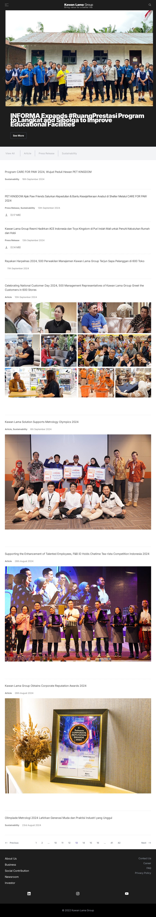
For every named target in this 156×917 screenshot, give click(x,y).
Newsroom (12, 876)
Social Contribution (17, 870)
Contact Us (144, 858)
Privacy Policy (143, 872)
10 (55, 842)
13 (76, 842)
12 (69, 842)
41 (112, 842)
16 (98, 842)
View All (10, 153)
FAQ (149, 868)
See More (18, 135)
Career (147, 863)
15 (91, 842)
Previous (12, 842)
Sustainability (69, 153)
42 (119, 842)
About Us (11, 858)
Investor (10, 882)
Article (27, 153)
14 (84, 842)
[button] (4, 78)
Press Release (46, 153)
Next (146, 842)
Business (10, 864)
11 (62, 842)
